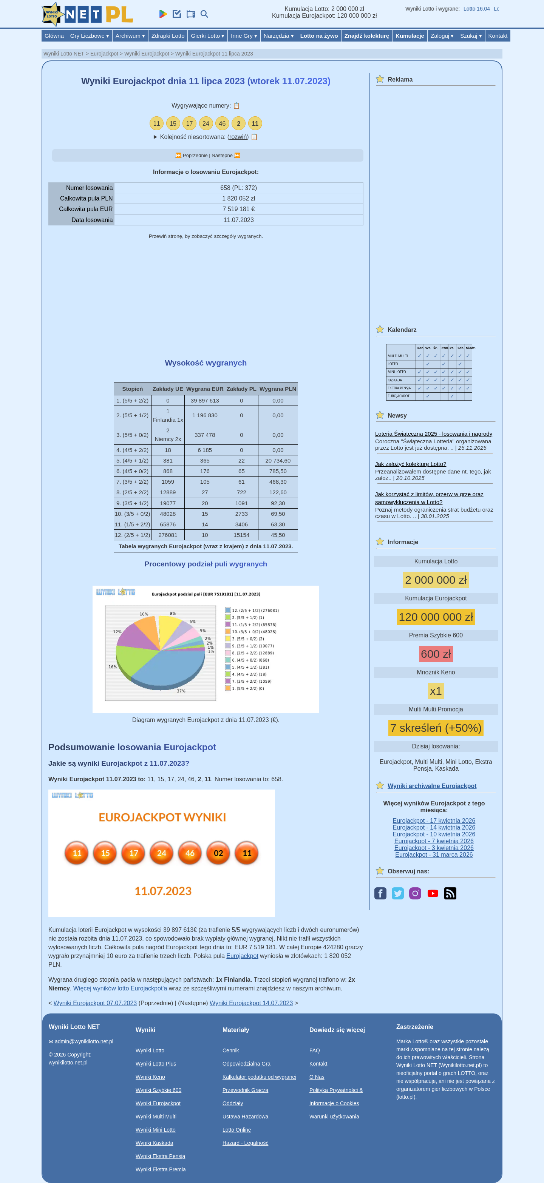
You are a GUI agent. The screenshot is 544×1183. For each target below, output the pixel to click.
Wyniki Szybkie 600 (158, 1090)
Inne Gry (244, 35)
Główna (54, 35)
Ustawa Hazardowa (245, 1117)
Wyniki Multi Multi (156, 1117)
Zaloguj (442, 35)
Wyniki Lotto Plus (156, 1064)
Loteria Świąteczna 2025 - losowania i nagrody (433, 433)
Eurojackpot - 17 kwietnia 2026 (434, 820)
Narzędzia (279, 35)
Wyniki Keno (150, 1077)
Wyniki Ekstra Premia (161, 1169)
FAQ (314, 1050)
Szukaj (471, 35)
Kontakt (498, 35)
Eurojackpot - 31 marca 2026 (434, 854)
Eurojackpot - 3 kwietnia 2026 (434, 848)
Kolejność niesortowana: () (209, 137)
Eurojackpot (104, 54)
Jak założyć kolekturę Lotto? (410, 464)
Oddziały (233, 1103)
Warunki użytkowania (334, 1117)
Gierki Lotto (207, 35)
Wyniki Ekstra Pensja (160, 1156)
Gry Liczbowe (89, 35)
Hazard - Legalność (245, 1143)
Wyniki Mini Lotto (156, 1130)
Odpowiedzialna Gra (246, 1064)
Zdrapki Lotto (168, 35)
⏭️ (237, 155)
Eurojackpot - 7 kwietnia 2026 (434, 841)
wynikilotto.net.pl (68, 1063)
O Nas (317, 1077)
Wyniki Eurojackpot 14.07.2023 (251, 1003)
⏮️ (178, 155)
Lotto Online (237, 1130)
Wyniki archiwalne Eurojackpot (432, 786)
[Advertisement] (206, 299)
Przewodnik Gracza (245, 1090)
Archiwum (130, 35)
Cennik (231, 1050)
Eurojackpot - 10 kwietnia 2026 (434, 834)
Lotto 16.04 (481, 9)
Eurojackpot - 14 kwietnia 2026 (434, 827)
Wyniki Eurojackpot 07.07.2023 (95, 1003)
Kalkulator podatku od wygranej (259, 1077)
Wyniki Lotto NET (63, 54)
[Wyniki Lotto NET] (87, 25)
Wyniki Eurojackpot (146, 54)
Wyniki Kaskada (154, 1143)
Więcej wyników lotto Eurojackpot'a (120, 988)
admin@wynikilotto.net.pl (84, 1041)
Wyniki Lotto (150, 1050)
